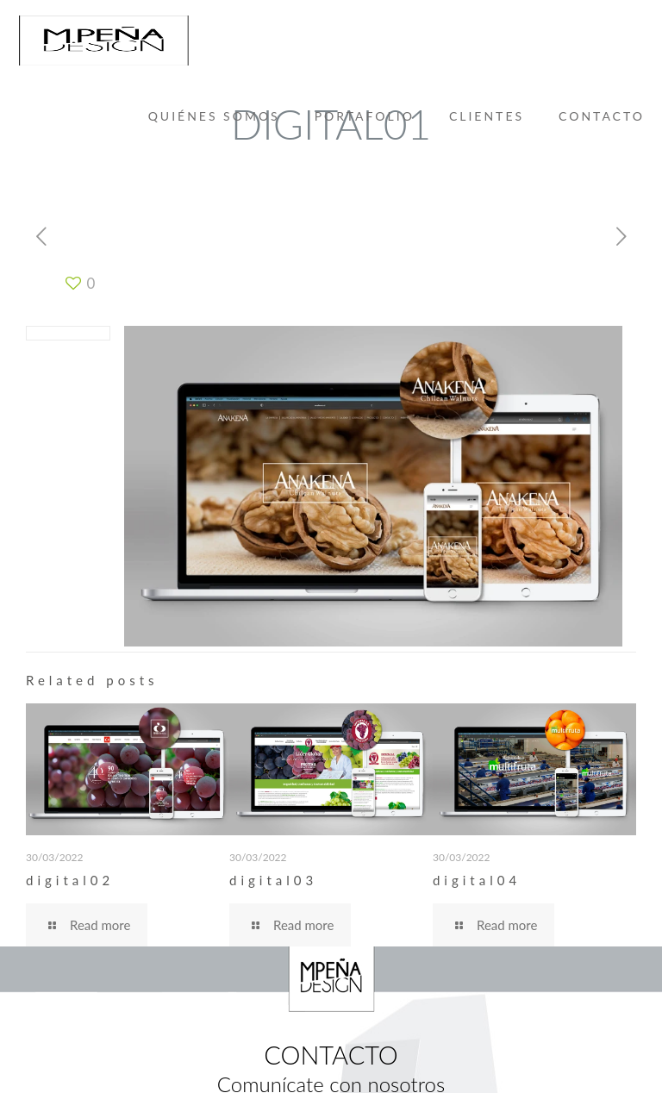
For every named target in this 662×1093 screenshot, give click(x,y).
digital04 (477, 880)
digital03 (273, 880)
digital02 (70, 880)
